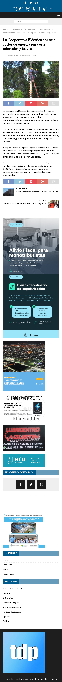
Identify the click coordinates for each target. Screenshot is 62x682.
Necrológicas (8, 574)
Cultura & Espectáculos (13, 588)
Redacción (26, 55)
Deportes (7, 593)
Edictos (6, 560)
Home (5, 569)
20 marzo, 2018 (11, 55)
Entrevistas (8, 597)
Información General (12, 607)
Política (6, 621)
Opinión (6, 616)
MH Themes (52, 679)
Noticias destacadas (12, 611)
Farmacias (7, 564)
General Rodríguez (11, 602)
